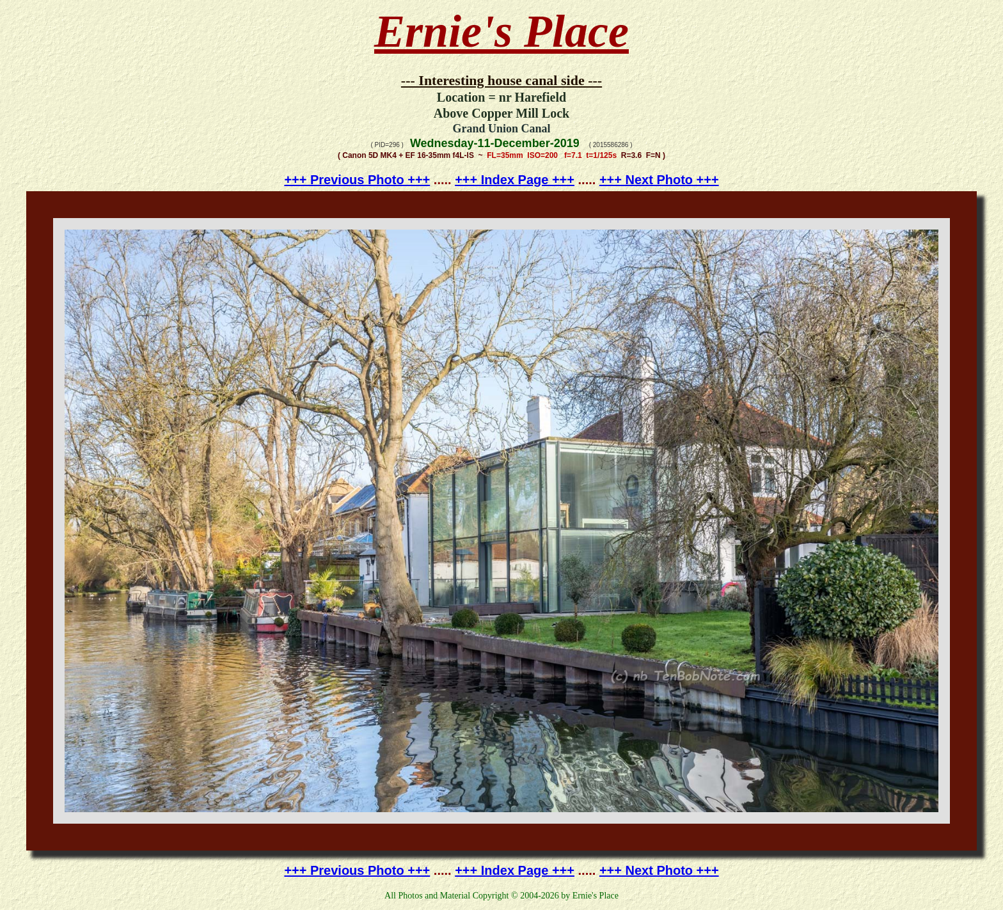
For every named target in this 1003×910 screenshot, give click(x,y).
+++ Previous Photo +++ (357, 180)
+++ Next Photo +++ (659, 180)
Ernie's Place (501, 31)
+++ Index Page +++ (514, 180)
